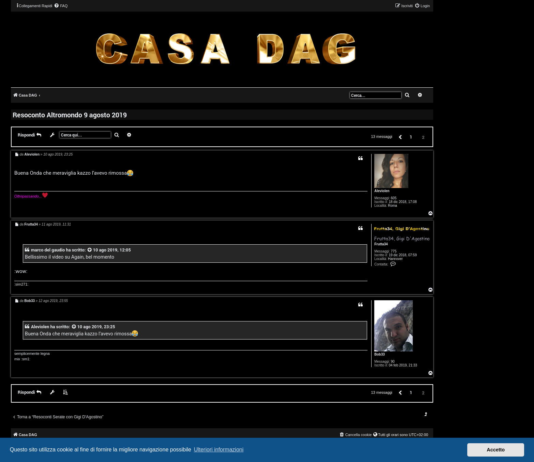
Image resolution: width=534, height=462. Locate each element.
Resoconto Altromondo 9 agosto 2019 (70, 114)
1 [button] (411, 137)
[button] (400, 136)
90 (393, 361)
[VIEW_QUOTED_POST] (90, 250)
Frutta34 (381, 244)
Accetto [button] (496, 449)
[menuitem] (60, 6)
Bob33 (379, 354)
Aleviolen (381, 191)
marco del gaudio (48, 249)
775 (394, 251)
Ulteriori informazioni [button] (219, 449)
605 (394, 198)
